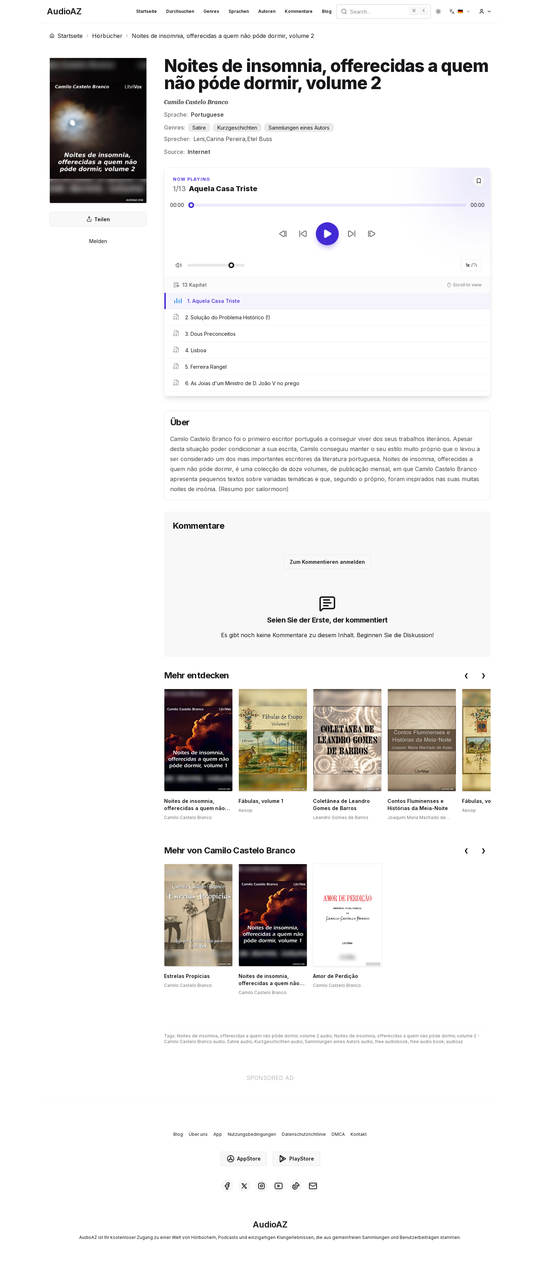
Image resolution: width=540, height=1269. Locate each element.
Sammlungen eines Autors (299, 128)
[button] (460, 11)
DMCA (338, 1134)
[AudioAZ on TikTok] (296, 1186)
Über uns (198, 1134)
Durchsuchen (180, 11)
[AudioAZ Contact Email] (313, 1186)
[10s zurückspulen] (303, 234)
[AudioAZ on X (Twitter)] (244, 1186)
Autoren (266, 11)
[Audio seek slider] (327, 205)
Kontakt (359, 1134)
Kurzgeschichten (237, 128)
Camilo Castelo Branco (196, 102)
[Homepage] (64, 11)
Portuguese (207, 114)
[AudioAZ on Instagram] (261, 1186)
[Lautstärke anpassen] (216, 265)
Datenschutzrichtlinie (304, 1134)
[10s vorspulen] (351, 234)
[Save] (478, 181)
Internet (199, 151)
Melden (98, 241)
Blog (327, 11)
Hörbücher (107, 35)
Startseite (146, 11)
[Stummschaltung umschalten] (178, 265)
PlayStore (296, 1158)
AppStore (243, 1158)
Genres (211, 11)
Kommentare (299, 11)
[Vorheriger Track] (283, 234)
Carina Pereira (225, 138)
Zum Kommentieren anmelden (327, 562)
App (217, 1134)
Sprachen (238, 11)
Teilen (98, 219)
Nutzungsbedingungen (252, 1134)
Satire (199, 128)
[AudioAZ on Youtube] (278, 1186)
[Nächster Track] (372, 234)
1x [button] (471, 265)
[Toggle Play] (327, 233)
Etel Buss (259, 138)
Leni (198, 138)
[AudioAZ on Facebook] (227, 1186)
